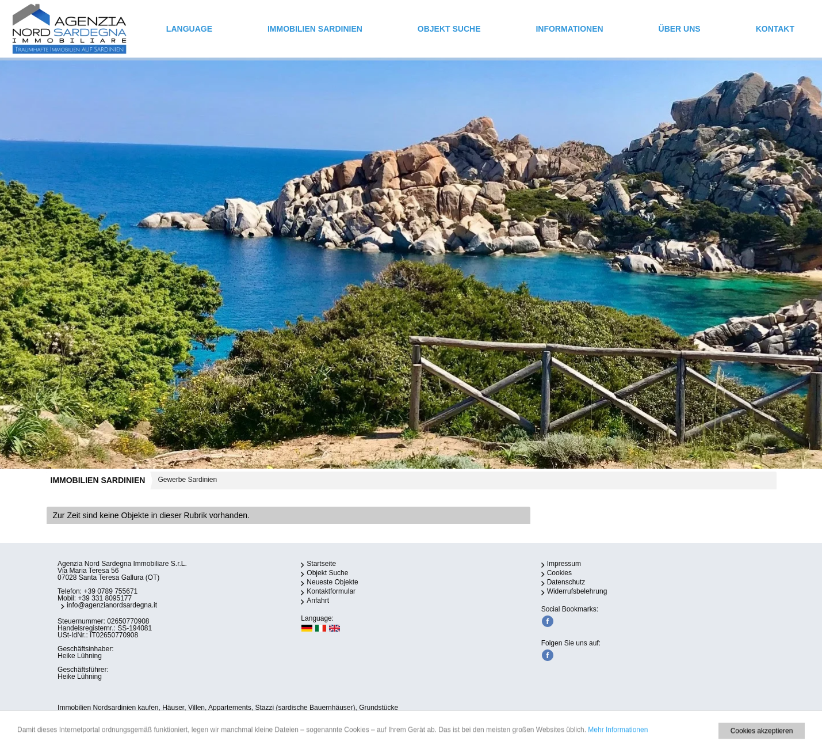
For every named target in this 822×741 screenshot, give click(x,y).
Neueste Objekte (332, 582)
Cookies (559, 573)
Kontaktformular (331, 591)
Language (189, 28)
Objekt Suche (449, 28)
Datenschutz (566, 582)
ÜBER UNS (680, 28)
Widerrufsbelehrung (577, 591)
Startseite (321, 564)
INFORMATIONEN (569, 28)
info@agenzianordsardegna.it (112, 605)
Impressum (564, 564)
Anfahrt (318, 600)
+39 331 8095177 (105, 598)
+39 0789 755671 (110, 591)
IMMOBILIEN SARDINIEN (314, 28)
